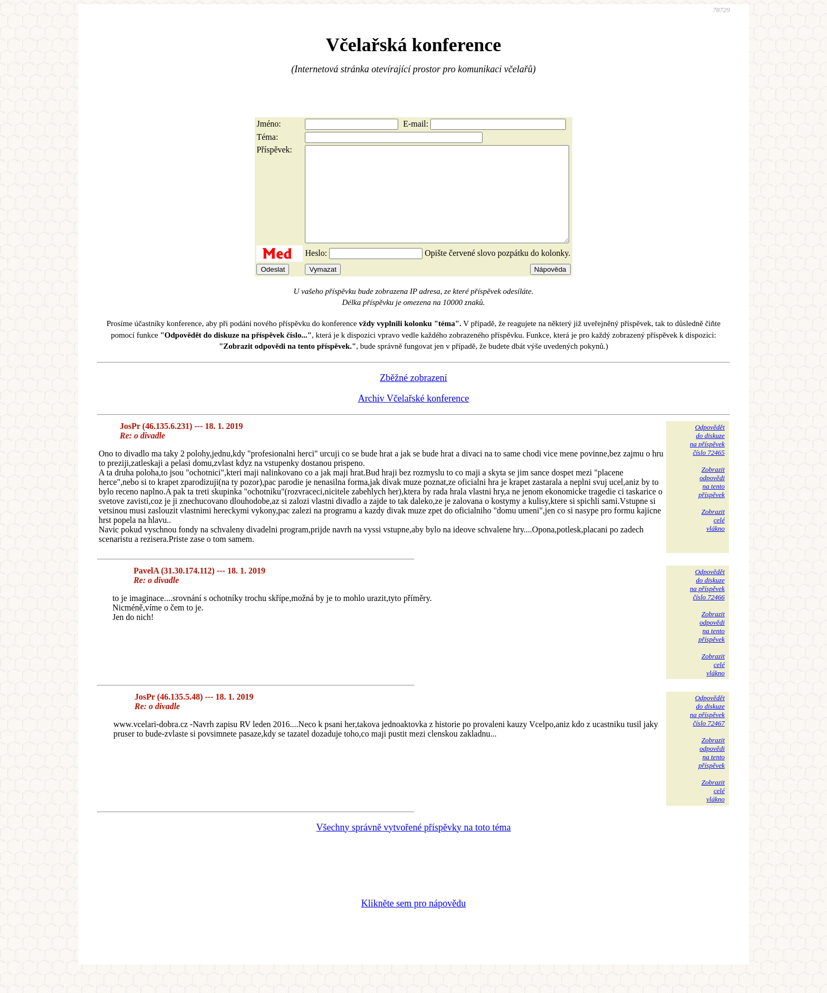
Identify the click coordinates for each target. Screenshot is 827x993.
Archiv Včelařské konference (413, 417)
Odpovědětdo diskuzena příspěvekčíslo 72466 (707, 603)
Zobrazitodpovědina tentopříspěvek (711, 501)
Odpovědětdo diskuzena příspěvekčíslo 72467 (707, 729)
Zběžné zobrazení (413, 397)
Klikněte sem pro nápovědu (413, 922)
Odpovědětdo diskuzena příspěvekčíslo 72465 (707, 458)
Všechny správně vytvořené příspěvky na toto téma (413, 846)
